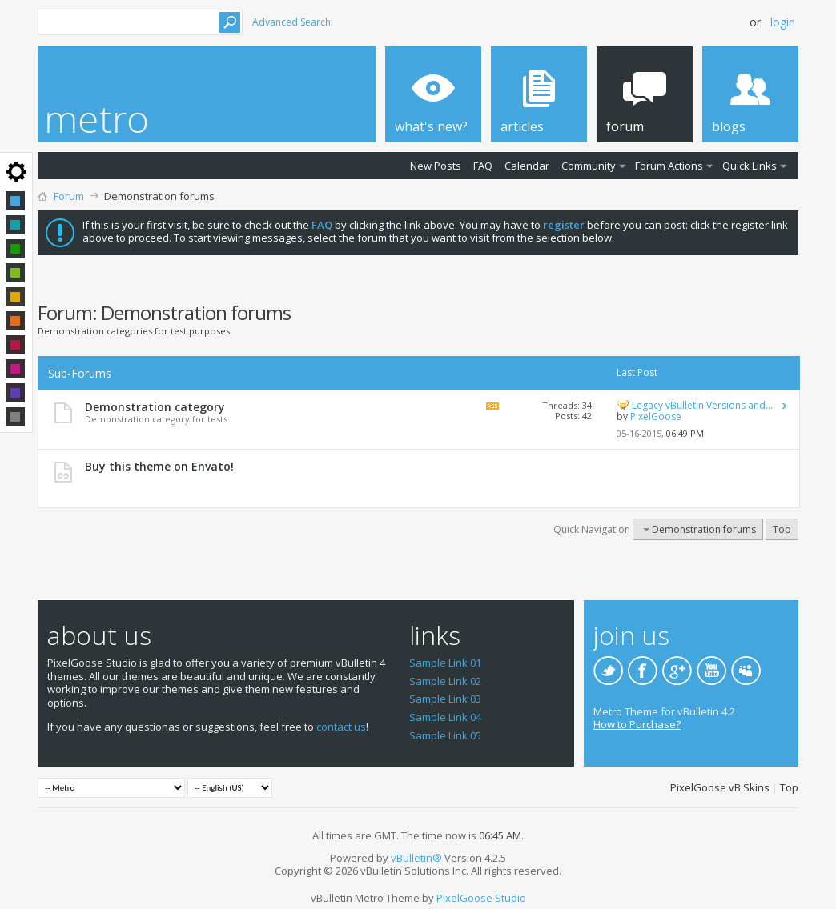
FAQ (482, 165)
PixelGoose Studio (481, 898)
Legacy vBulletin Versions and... (702, 405)
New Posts (435, 165)
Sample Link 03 (445, 698)
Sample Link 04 (445, 717)
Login (782, 22)
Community (588, 165)
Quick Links (749, 165)
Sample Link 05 (445, 735)
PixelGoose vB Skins (720, 787)
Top (782, 529)
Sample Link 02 (445, 681)
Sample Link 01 (445, 662)
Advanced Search (291, 22)
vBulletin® (416, 858)
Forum (69, 196)
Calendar (526, 165)
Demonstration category (155, 406)
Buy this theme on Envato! (159, 466)
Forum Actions (669, 165)
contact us (341, 726)
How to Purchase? (637, 724)
